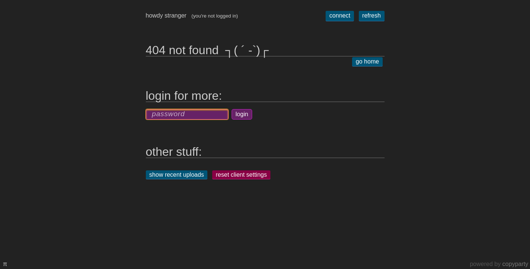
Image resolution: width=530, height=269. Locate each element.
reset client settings (241, 174)
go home (367, 62)
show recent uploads (176, 174)
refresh (371, 15)
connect (339, 15)
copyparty (515, 264)
